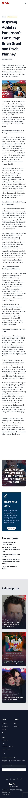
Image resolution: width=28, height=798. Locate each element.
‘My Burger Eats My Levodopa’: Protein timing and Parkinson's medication (14, 476)
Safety (3, 753)
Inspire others (11, 528)
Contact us (4, 723)
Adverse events (5, 750)
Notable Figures (12, 17)
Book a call (4, 729)
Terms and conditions (7, 747)
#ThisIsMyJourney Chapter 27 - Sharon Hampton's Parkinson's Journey (11, 562)
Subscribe (13, 769)
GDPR (3, 744)
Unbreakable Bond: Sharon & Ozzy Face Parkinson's (13, 698)
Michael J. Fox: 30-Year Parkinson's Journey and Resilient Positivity (12, 624)
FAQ (3, 732)
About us (16, 726)
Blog (3, 17)
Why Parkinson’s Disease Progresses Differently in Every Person (11, 549)
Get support (5, 726)
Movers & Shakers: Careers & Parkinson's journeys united (13, 662)
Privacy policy (5, 740)
